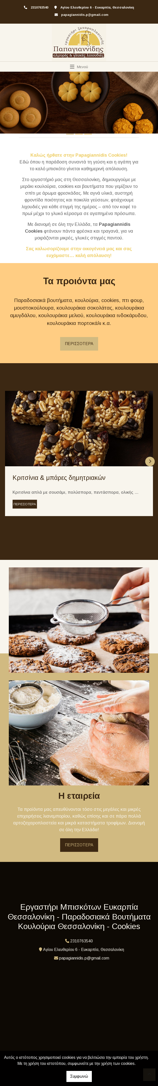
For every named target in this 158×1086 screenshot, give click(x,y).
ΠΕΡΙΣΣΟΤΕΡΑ (79, 344)
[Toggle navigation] (79, 67)
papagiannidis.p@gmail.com (84, 15)
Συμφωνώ (79, 1076)
